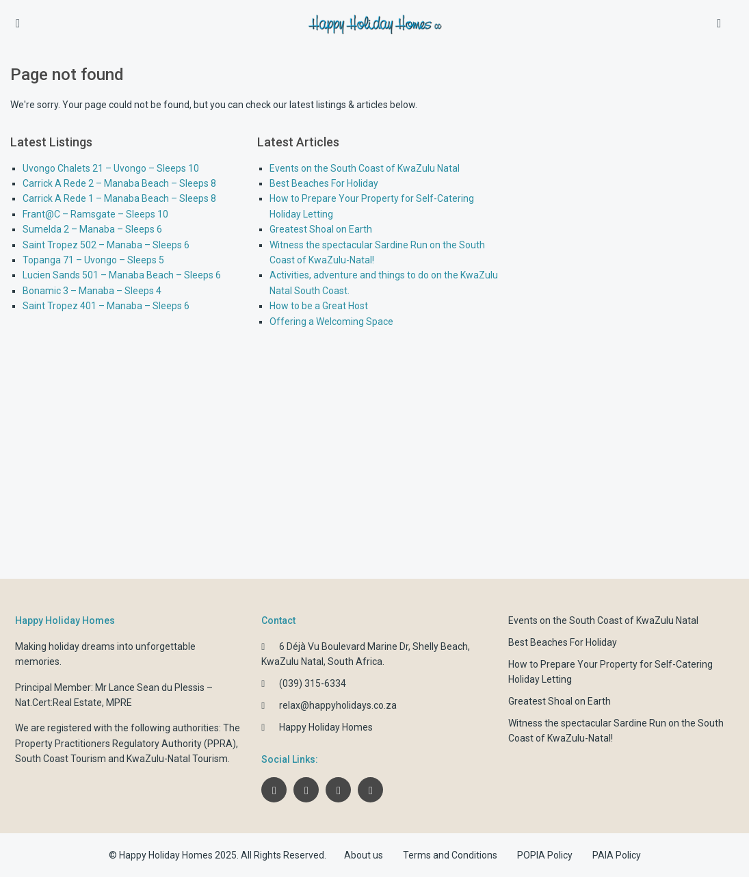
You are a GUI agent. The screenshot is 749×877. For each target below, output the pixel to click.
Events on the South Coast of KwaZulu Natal (365, 168)
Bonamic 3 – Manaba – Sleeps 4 (92, 290)
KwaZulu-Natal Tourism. (178, 758)
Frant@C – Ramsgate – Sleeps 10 (95, 214)
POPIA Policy (545, 855)
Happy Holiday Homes (326, 727)
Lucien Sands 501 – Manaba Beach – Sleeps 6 (122, 275)
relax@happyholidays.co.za (338, 705)
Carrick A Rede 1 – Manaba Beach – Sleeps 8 (119, 198)
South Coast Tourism (60, 758)
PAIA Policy (616, 855)
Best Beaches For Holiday (324, 183)
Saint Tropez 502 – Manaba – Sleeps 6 (106, 244)
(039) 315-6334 (312, 683)
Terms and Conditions (450, 855)
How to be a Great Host (319, 305)
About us (363, 855)
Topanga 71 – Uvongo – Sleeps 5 (93, 259)
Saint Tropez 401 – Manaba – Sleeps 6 (106, 305)
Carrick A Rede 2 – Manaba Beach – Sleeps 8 (119, 183)
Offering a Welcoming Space (331, 321)
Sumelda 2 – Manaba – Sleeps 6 (92, 229)
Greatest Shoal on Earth (321, 229)
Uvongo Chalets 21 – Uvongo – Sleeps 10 (111, 168)
